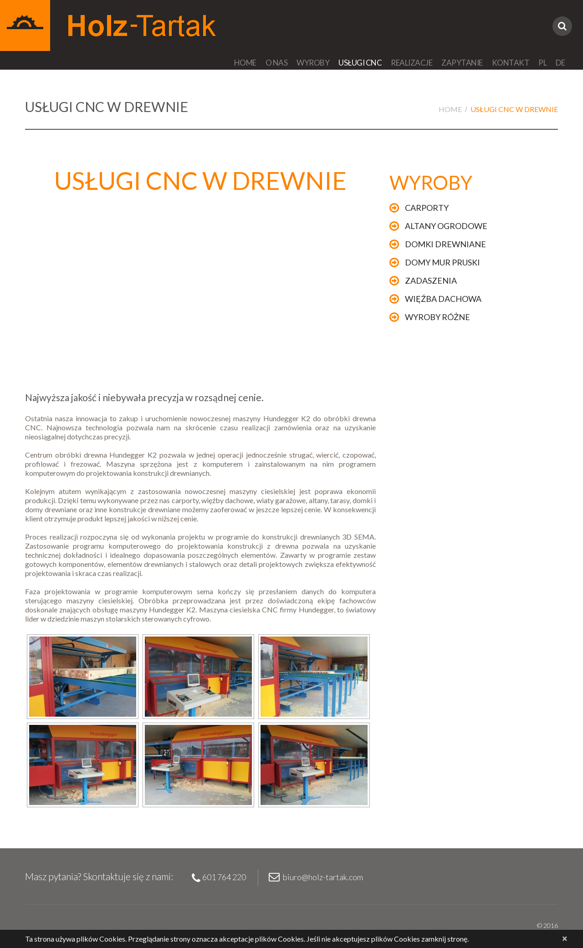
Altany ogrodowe (446, 226)
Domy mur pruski (442, 262)
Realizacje (411, 62)
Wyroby (313, 62)
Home (245, 62)
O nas (277, 62)
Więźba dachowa (443, 299)
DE (560, 62)
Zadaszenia (431, 280)
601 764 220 (224, 877)
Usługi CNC (360, 62)
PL (542, 62)
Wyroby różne (437, 317)
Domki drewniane (445, 244)
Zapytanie (462, 62)
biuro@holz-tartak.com (323, 877)
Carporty (427, 208)
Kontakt (511, 62)
